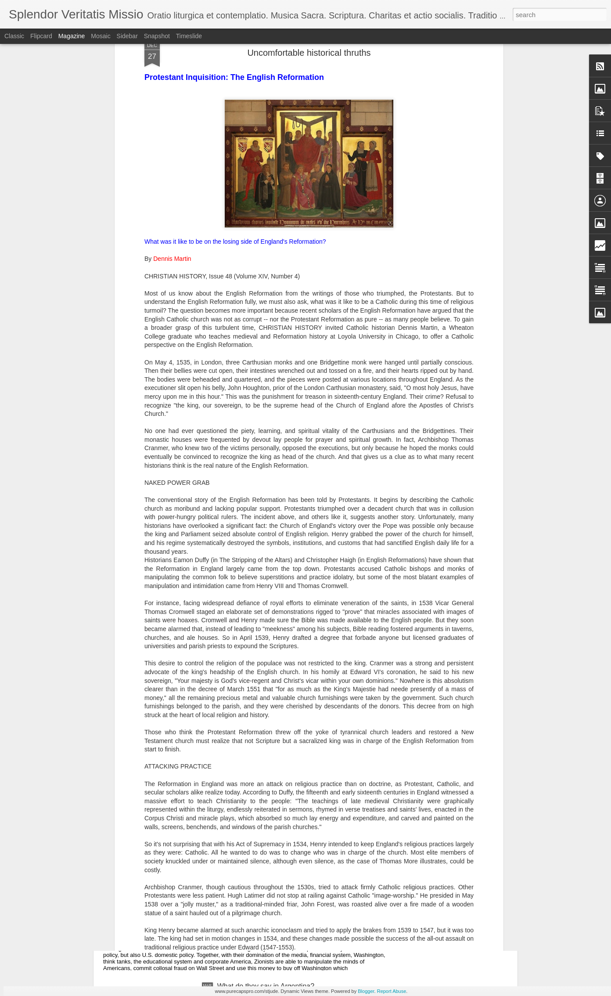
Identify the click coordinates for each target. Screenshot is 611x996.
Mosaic (100, 36)
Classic (14, 36)
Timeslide (189, 36)
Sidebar (127, 36)
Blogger (366, 991)
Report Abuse (391, 991)
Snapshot (157, 36)
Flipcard (41, 36)
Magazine (71, 36)
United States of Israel (153, 886)
